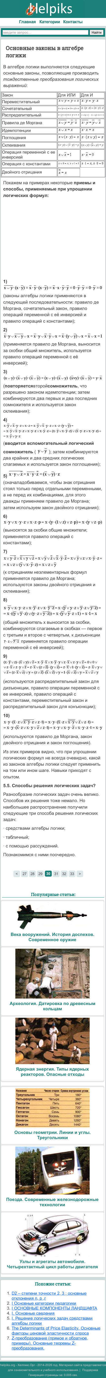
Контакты (73, 21)
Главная (27, 21)
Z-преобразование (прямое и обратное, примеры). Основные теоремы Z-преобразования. (50, 1343)
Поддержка (90, 1370)
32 (64, 874)
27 (24, 874)
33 (72, 874)
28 (32, 874)
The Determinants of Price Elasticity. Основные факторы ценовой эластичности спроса (56, 1331)
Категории (49, 21)
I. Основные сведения (33, 1313)
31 (56, 874)
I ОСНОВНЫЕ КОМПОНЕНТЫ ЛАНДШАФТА (54, 1308)
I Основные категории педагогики (44, 1303)
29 (40, 874)
